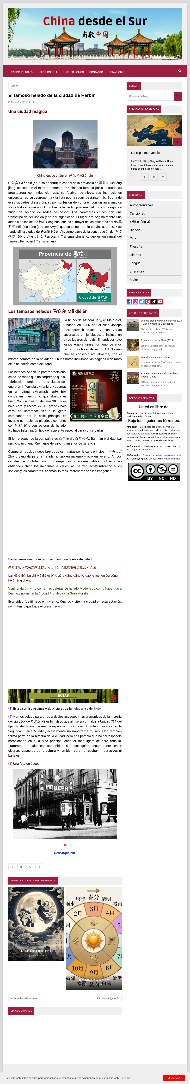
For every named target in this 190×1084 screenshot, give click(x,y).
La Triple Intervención (146, 153)
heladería (79, 708)
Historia (135, 255)
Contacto (96, 72)
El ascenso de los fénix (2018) (157, 340)
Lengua (135, 263)
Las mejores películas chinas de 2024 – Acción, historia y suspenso (161, 322)
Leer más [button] (126, 1078)
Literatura (137, 271)
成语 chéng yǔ (140, 222)
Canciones (137, 213)
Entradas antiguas (107, 998)
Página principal (22, 72)
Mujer (134, 280)
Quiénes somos (73, 72)
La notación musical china (155, 357)
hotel (98, 708)
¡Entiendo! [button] (174, 1078)
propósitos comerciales (142, 449)
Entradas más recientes (24, 998)
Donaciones (117, 72)
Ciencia (15, 85)
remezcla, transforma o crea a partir (163, 455)
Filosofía (136, 246)
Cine (133, 238)
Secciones (48, 72)
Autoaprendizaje (141, 205)
